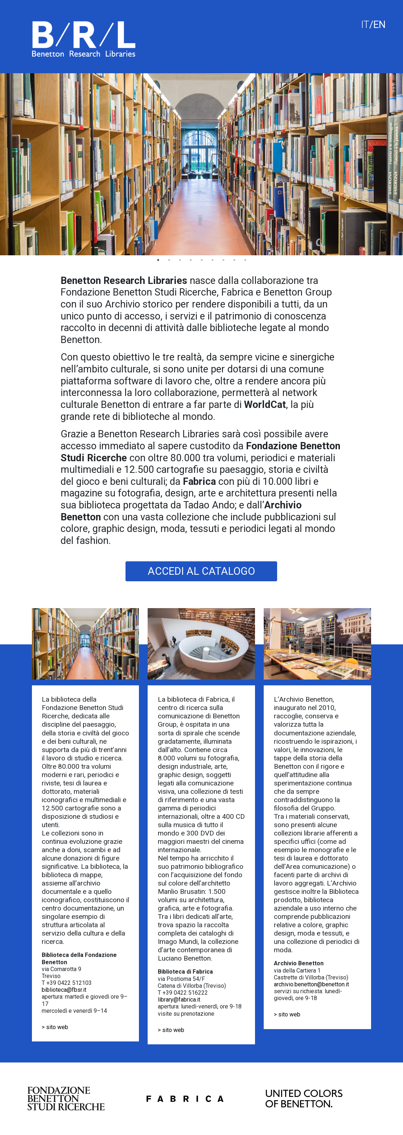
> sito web (55, 1027)
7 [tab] (223, 260)
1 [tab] (158, 260)
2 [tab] (169, 260)
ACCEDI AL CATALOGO (201, 571)
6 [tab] (212, 260)
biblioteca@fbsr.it (64, 989)
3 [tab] (180, 260)
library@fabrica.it (179, 999)
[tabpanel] (201, 164)
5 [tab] (201, 260)
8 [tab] (234, 260)
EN (379, 24)
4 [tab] (190, 260)
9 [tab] (245, 260)
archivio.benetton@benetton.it (311, 984)
